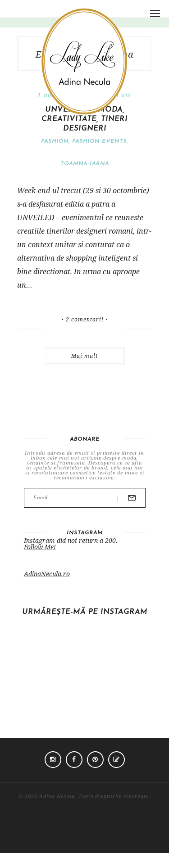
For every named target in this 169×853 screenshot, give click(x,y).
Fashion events (99, 141)
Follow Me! (40, 546)
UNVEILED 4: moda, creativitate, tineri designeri (84, 119)
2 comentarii (85, 319)
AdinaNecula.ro (47, 573)
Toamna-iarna (84, 164)
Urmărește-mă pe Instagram (84, 612)
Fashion (55, 141)
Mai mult (84, 356)
